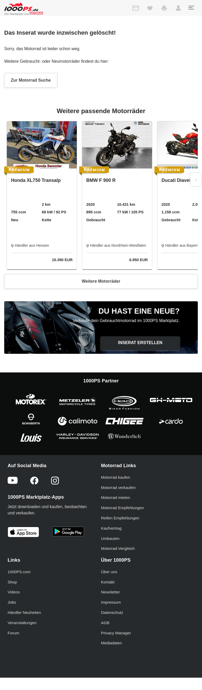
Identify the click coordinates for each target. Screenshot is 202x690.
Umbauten (110, 538)
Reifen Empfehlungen (120, 518)
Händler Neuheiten (24, 612)
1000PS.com (19, 572)
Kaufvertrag (111, 528)
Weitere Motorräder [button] (101, 281)
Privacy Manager (116, 633)
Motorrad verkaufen (118, 487)
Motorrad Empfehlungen (122, 507)
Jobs (12, 602)
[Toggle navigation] (191, 8)
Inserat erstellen (140, 342)
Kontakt (108, 582)
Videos (14, 592)
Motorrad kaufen (115, 477)
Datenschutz (112, 612)
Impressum (111, 602)
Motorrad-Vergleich (118, 548)
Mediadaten (111, 643)
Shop (12, 582)
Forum (13, 633)
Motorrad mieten (115, 497)
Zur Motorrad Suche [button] (31, 80)
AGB (105, 622)
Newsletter (110, 592)
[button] (178, 9)
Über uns (109, 572)
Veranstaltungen (22, 622)
